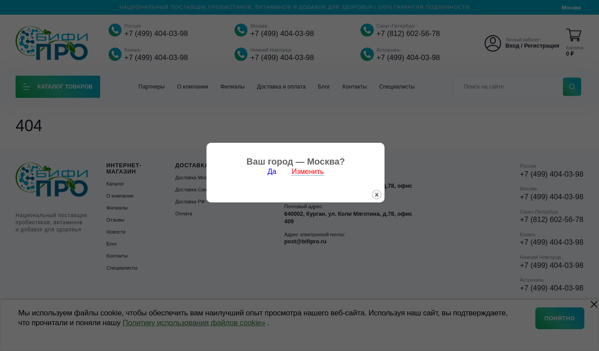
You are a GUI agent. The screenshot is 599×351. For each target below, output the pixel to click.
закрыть (380, 196)
